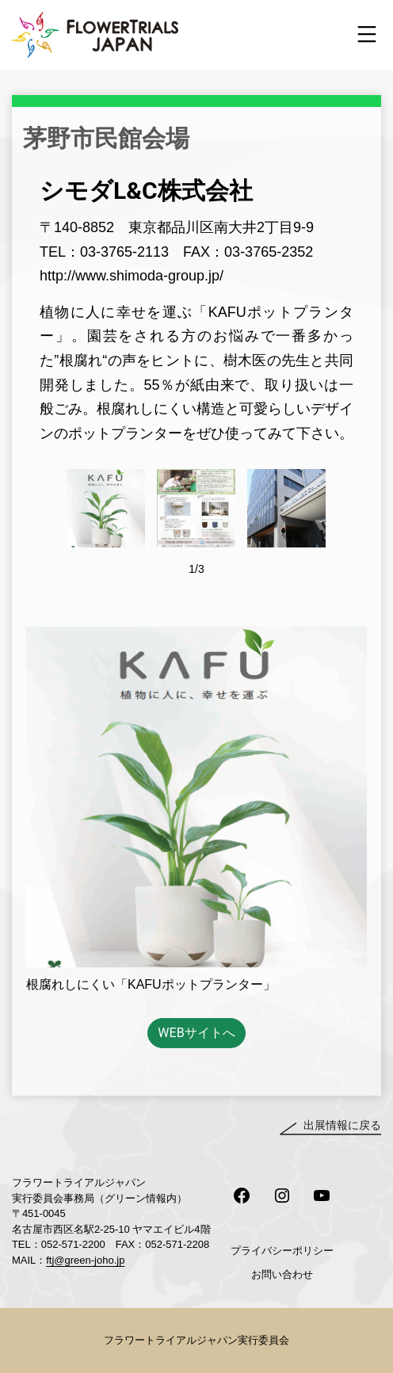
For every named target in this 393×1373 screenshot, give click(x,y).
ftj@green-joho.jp (85, 1260)
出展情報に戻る (342, 1125)
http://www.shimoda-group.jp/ (131, 276)
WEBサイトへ (196, 1032)
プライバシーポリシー (282, 1251)
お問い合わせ (282, 1274)
